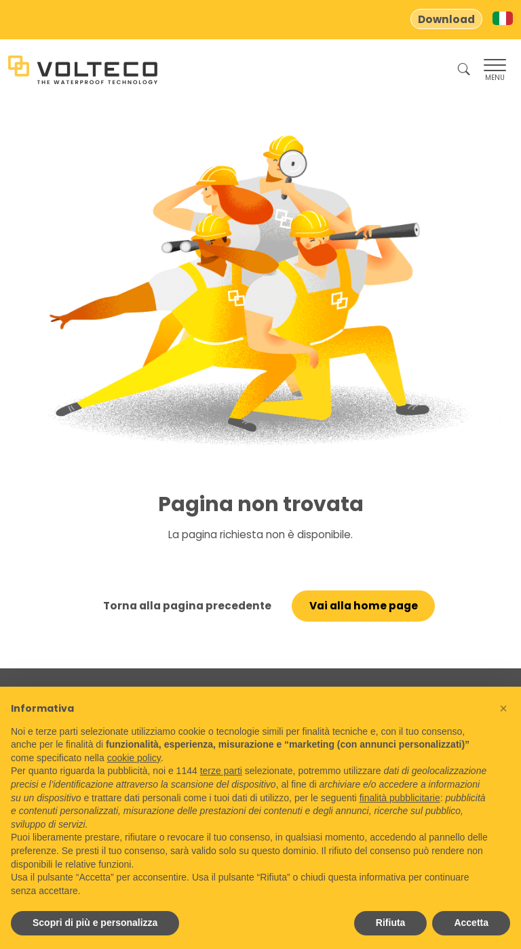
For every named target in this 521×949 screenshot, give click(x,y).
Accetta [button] (471, 922)
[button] (503, 708)
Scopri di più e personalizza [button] (95, 922)
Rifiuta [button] (391, 922)
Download (446, 19)
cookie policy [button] (134, 757)
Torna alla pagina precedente (187, 606)
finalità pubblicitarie (400, 797)
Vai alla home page (363, 606)
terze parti (221, 770)
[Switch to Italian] (503, 18)
